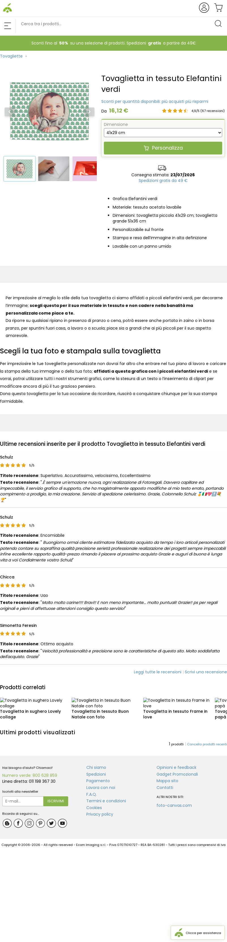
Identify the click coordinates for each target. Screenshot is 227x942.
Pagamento (98, 775)
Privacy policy (99, 809)
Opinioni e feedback (176, 762)
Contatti (165, 782)
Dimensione (116, 124)
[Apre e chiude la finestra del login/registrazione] (204, 12)
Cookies (94, 802)
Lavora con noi (100, 782)
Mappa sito (167, 775)
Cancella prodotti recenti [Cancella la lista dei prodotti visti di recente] (207, 739)
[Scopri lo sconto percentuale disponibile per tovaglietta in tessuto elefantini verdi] (154, 102)
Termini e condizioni (106, 795)
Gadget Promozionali (177, 768)
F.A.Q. (91, 789)
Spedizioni (96, 768)
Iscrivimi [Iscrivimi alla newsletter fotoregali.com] (56, 795)
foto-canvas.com (174, 800)
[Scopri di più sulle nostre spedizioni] (163, 181)
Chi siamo (96, 762)
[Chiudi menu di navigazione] (7, 26)
